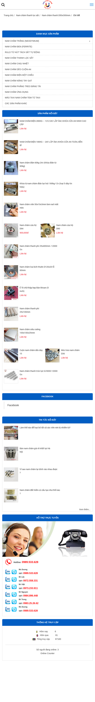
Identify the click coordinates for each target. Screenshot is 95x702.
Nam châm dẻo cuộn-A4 (18, 69)
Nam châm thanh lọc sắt (27, 15)
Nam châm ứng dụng (16, 92)
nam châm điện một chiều (19, 75)
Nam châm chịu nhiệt (17, 63)
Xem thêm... (84, 509)
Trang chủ (8, 15)
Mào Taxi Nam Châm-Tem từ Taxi (22, 97)
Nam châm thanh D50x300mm (56, 15)
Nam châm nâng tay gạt (18, 80)
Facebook (13, 405)
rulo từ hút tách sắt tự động (22, 52)
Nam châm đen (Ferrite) (18, 46)
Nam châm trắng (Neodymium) (22, 41)
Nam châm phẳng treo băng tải (23, 86)
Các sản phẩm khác (16, 103)
